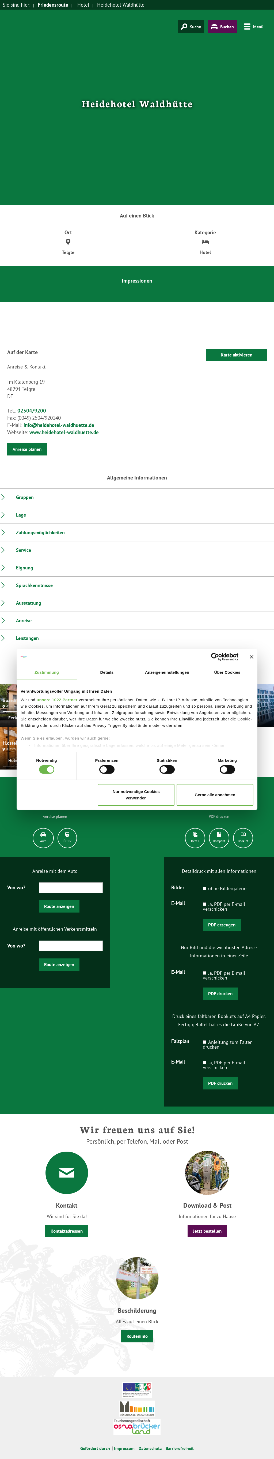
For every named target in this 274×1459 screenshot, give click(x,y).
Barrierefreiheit (180, 1448)
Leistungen (27, 638)
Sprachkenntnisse (34, 585)
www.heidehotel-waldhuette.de (64, 432)
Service (23, 550)
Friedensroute (53, 5)
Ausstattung (28, 603)
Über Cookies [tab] (227, 672)
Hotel (13, 760)
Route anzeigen (59, 906)
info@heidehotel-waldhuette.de (59, 425)
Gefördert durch (95, 1448)
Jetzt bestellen (207, 1231)
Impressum (124, 1448)
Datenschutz (150, 1448)
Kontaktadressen (67, 1231)
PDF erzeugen (221, 925)
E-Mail (178, 903)
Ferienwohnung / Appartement (18, 718)
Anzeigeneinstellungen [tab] (167, 672)
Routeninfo (137, 1336)
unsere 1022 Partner (57, 699)
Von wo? (16, 887)
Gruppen (25, 497)
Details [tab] (107, 672)
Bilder (177, 887)
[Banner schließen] (251, 657)
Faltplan (180, 1041)
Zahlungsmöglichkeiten (40, 532)
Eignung (24, 568)
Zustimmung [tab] (47, 672)
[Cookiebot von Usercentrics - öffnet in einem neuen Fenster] (215, 657)
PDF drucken (220, 994)
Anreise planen (27, 449)
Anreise (24, 620)
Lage (21, 515)
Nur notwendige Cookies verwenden (136, 794)
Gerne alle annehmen (215, 794)
